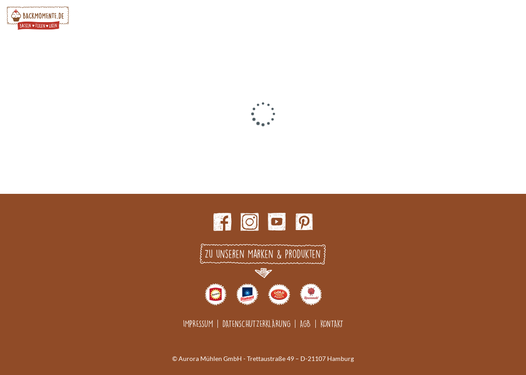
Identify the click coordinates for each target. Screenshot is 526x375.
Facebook (222, 222)
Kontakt (331, 323)
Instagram (250, 222)
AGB (305, 323)
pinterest (304, 222)
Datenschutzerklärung (256, 323)
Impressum (198, 323)
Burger (513, 18)
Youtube (277, 222)
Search (490, 18)
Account (467, 18)
